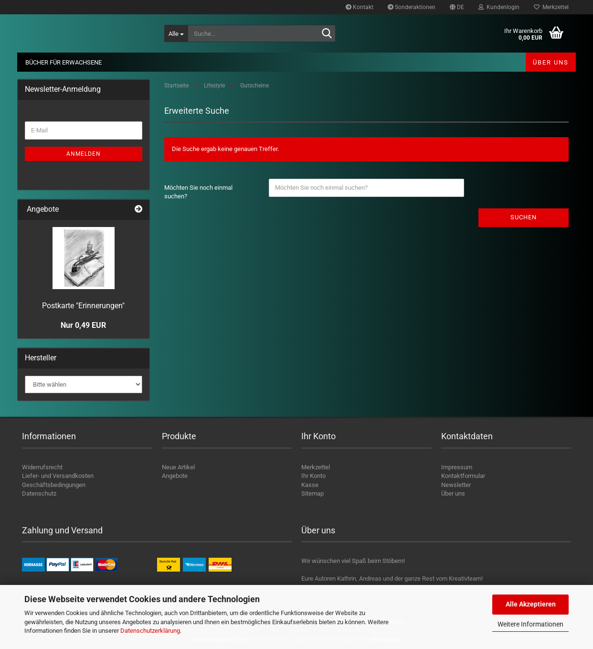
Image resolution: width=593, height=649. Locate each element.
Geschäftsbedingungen (53, 484)
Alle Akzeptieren (531, 604)
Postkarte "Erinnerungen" (83, 305)
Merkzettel (551, 7)
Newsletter (456, 484)
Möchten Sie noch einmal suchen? (198, 192)
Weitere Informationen (530, 624)
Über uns (551, 62)
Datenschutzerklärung (150, 630)
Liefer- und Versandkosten (58, 475)
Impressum (456, 467)
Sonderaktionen (411, 7)
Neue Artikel (178, 467)
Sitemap (312, 493)
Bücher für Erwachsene (63, 62)
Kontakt (359, 7)
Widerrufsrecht (42, 467)
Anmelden (83, 154)
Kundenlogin (498, 7)
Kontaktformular (463, 475)
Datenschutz (39, 493)
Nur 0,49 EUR (83, 325)
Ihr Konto (313, 475)
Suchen (523, 217)
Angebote (175, 475)
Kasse (309, 484)
